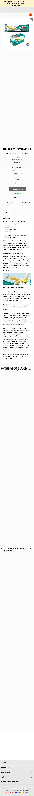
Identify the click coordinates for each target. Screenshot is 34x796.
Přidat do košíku (17, 189)
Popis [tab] (5, 212)
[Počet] (16, 183)
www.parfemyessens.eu (24, 789)
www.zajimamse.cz (23, 790)
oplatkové (13, 221)
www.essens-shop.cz (11, 790)
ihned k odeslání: (15, 197)
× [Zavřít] (29, 2)
